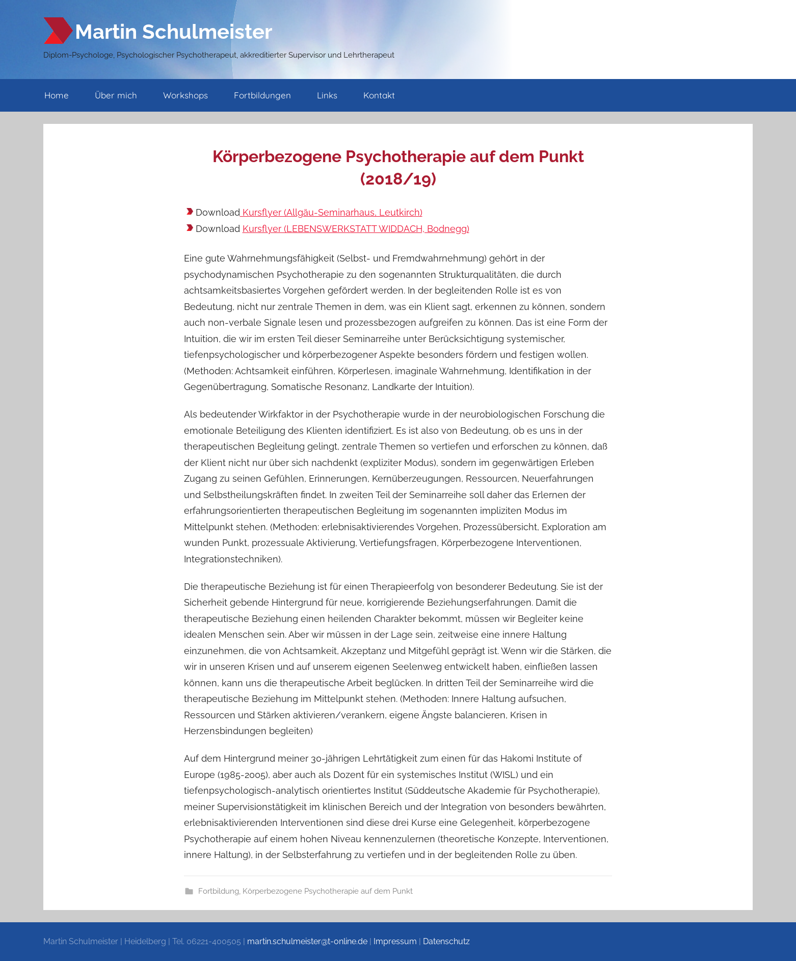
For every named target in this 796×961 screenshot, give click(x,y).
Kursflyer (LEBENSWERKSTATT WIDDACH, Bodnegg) (356, 228)
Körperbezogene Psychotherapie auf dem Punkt (328, 891)
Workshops (185, 95)
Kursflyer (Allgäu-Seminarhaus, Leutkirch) (331, 212)
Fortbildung (218, 891)
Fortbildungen (262, 95)
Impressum (395, 941)
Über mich (116, 95)
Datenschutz (446, 941)
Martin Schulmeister (173, 31)
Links (327, 95)
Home (56, 95)
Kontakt (379, 95)
